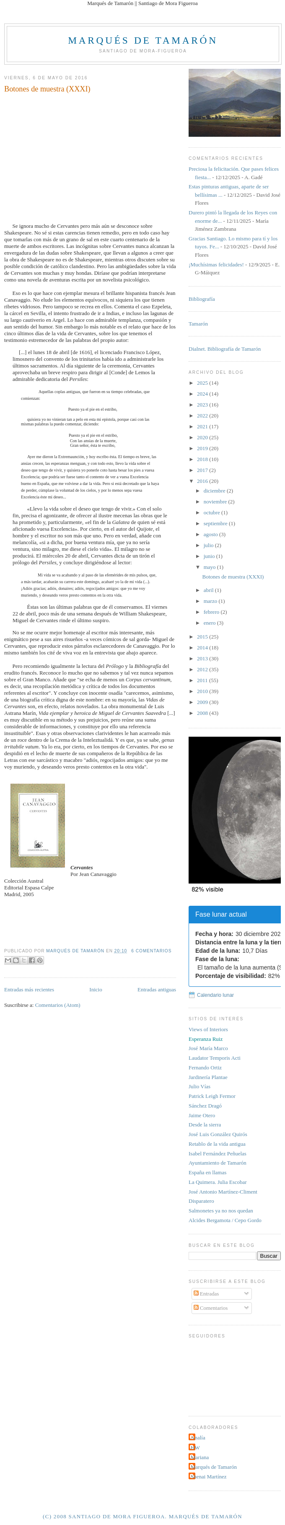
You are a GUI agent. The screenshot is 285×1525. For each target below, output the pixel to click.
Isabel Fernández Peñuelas (217, 1153)
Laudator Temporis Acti (215, 1058)
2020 (203, 437)
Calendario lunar (215, 995)
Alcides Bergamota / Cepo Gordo (225, 1220)
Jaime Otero (202, 1115)
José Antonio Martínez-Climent (223, 1192)
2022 (203, 415)
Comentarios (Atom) (57, 1005)
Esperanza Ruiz (206, 1039)
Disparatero (201, 1201)
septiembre (216, 523)
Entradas (206, 1293)
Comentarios (211, 1308)
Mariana (200, 1457)
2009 (203, 702)
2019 (203, 448)
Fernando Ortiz (205, 1067)
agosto (211, 534)
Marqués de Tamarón (143, 40)
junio (210, 556)
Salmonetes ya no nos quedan (221, 1210)
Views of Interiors (208, 1029)
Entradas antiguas (156, 989)
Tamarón (198, 324)
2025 (203, 383)
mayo (210, 567)
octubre (212, 512)
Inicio (95, 989)
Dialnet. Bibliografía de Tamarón (225, 349)
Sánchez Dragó (205, 1106)
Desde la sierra (205, 1124)
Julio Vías (199, 1086)
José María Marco (208, 1048)
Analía (198, 1437)
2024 (203, 394)
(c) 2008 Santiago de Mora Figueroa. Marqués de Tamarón (142, 1516)
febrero (212, 612)
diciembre (215, 490)
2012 (203, 669)
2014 (203, 647)
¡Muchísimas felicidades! (216, 264)
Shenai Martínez (209, 1476)
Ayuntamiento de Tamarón (217, 1163)
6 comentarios (151, 951)
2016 (203, 481)
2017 (203, 470)
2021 (203, 426)
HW (195, 1447)
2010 (203, 691)
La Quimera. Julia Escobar (218, 1182)
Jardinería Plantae (208, 1077)
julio (209, 545)
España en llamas (207, 1172)
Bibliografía (202, 299)
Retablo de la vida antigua (217, 1144)
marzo (211, 601)
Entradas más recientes (29, 989)
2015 (203, 636)
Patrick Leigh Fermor (212, 1096)
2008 (203, 713)
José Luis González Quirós (218, 1134)
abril (209, 590)
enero (210, 623)
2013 (203, 658)
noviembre (216, 501)
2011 (203, 680)
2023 (203, 404)
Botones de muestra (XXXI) (47, 89)
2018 (203, 459)
